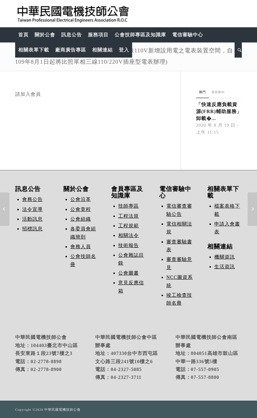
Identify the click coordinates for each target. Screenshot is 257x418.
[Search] (238, 50)
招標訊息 (32, 228)
